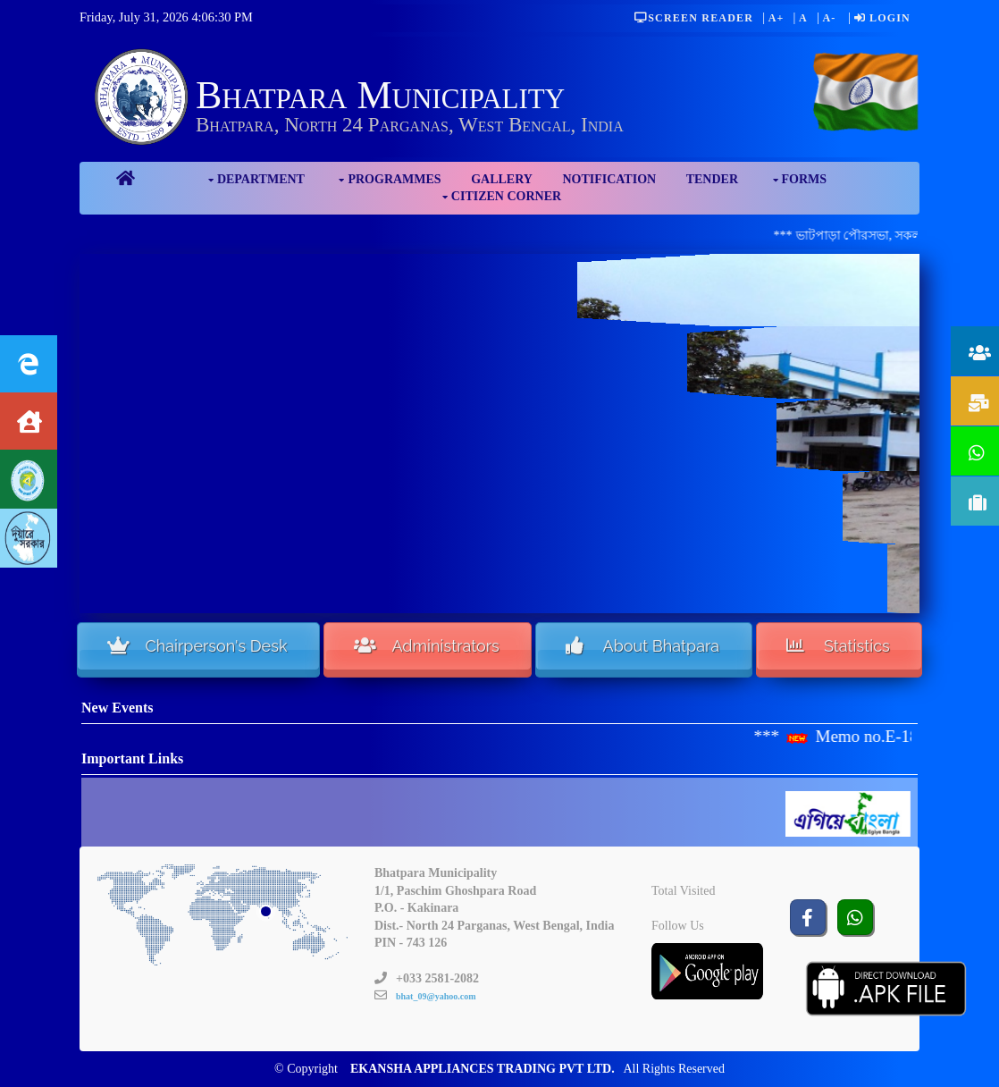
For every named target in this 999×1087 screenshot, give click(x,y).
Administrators (426, 645)
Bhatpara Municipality (380, 95)
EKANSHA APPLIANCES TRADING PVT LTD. (482, 1068)
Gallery (502, 179)
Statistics (837, 645)
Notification (609, 179)
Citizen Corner (506, 196)
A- (828, 18)
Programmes (394, 179)
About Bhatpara (643, 645)
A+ (776, 18)
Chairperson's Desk (197, 645)
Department (261, 179)
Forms (804, 179)
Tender (712, 179)
